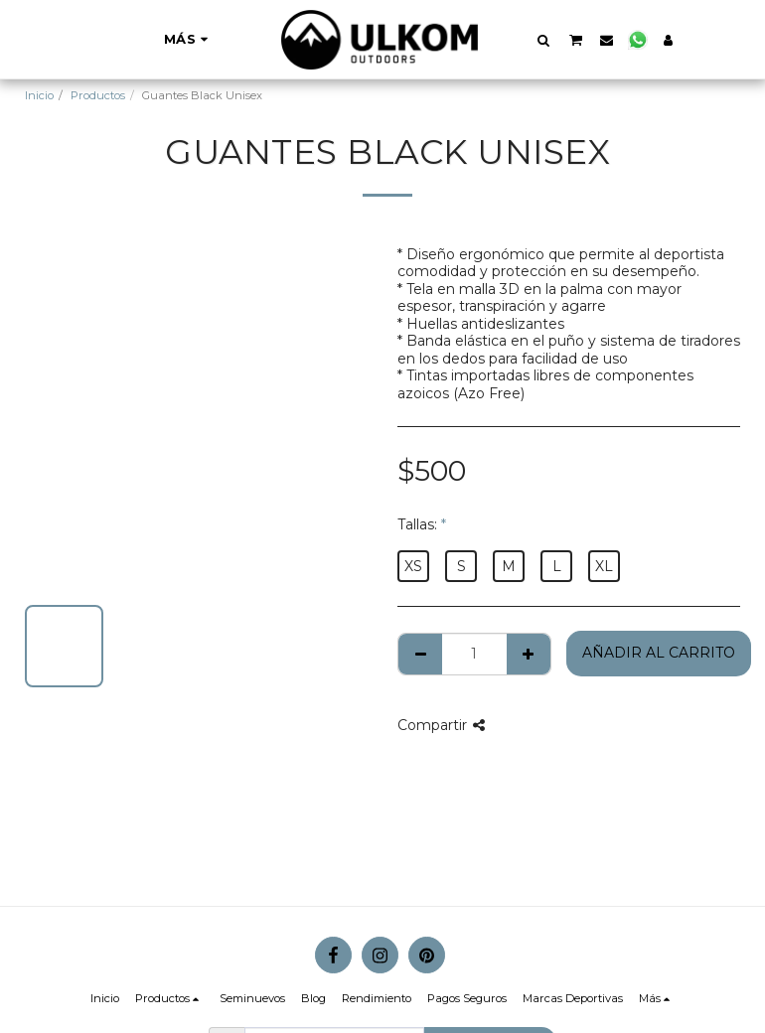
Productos (98, 95)
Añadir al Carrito (658, 653)
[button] (544, 40)
